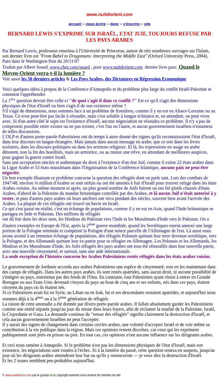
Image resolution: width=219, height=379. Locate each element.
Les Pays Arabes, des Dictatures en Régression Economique (128, 78)
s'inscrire (132, 24)
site (147, 24)
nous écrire (96, 24)
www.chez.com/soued (70, 67)
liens (114, 24)
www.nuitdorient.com (123, 67)
